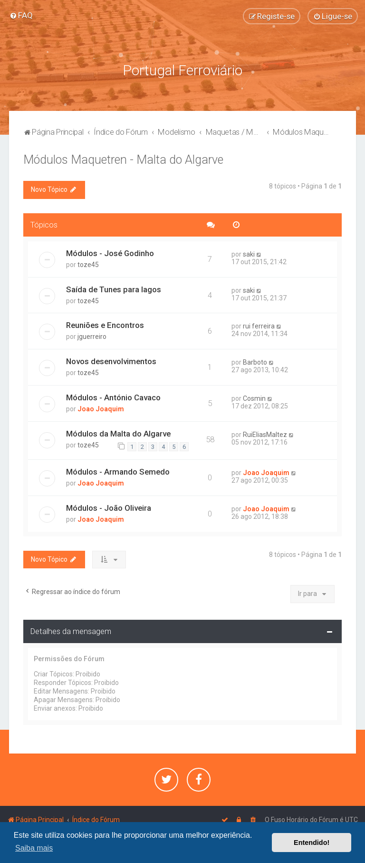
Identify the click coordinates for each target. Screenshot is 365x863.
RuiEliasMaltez (265, 433)
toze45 (88, 263)
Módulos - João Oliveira (108, 506)
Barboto (255, 361)
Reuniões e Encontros (105, 324)
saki (249, 253)
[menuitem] (21, 15)
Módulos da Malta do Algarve (118, 432)
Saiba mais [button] (34, 848)
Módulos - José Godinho (110, 252)
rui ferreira (259, 325)
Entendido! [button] (311, 842)
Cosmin (254, 397)
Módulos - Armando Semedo (118, 470)
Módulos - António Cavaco (113, 396)
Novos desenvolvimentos (111, 360)
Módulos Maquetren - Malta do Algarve (123, 159)
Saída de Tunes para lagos (113, 288)
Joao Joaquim (100, 408)
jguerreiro (91, 335)
